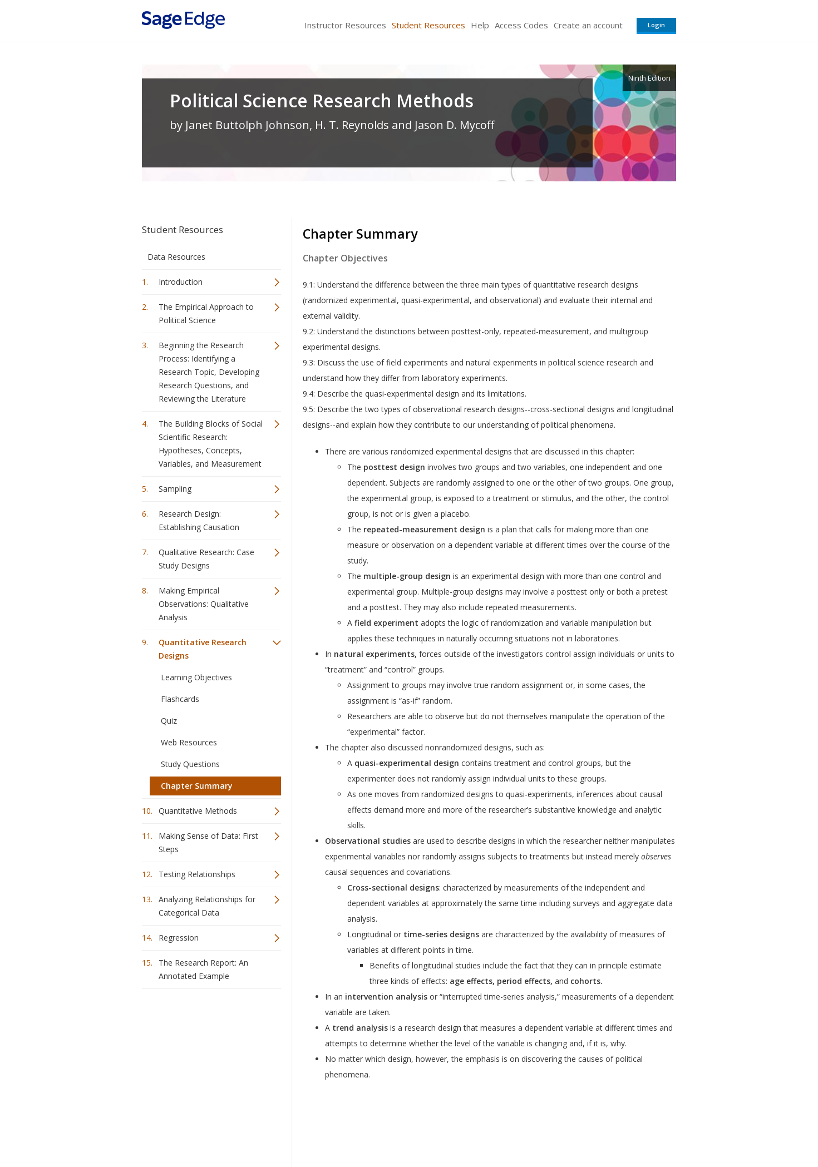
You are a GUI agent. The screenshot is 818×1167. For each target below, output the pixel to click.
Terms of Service (472, 1125)
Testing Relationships (197, 874)
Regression (179, 937)
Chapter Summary (197, 785)
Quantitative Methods (198, 810)
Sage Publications (205, 1125)
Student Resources (428, 25)
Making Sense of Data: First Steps (208, 842)
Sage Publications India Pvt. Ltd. (303, 1125)
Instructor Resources (345, 25)
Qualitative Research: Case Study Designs (206, 559)
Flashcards (180, 699)
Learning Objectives (196, 677)
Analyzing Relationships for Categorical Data (207, 906)
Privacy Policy (602, 1125)
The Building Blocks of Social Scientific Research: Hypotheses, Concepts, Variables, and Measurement (211, 443)
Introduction (181, 281)
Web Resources (189, 742)
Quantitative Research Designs (203, 649)
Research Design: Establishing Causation (199, 520)
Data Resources (176, 256)
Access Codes (521, 25)
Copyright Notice (540, 1125)
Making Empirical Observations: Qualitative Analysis (204, 603)
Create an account (588, 25)
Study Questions (190, 764)
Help (480, 25)
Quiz (169, 720)
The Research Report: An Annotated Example (203, 969)
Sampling (175, 488)
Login (656, 25)
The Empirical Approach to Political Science (206, 313)
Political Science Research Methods (322, 101)
